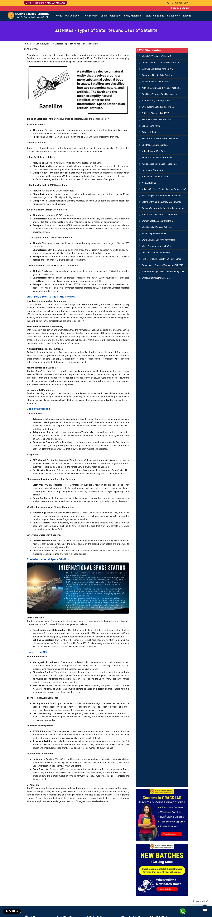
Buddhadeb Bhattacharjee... (155, 145)
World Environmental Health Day (157, 246)
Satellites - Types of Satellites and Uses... (161, 94)
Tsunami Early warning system (156, 100)
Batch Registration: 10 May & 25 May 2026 (45, 3)
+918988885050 (177, 2)
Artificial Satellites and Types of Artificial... (161, 88)
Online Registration (111, 15)
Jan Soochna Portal (151, 126)
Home (59, 15)
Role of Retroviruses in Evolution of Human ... (162, 259)
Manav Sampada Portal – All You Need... (160, 138)
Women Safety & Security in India (157, 221)
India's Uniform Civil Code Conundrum (159, 214)
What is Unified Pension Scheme (157, 227)
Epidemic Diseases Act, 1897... (156, 113)
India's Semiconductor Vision (155, 176)
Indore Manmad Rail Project (155, 151)
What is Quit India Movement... (156, 278)
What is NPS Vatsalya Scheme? (156, 56)
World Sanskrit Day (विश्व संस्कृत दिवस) (158, 240)
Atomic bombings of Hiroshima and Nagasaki (163, 271)
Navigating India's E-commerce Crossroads (162, 195)
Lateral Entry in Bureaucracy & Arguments (161, 202)
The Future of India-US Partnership (158, 157)
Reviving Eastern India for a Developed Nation (163, 208)
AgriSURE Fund (149, 183)
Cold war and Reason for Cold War (157, 69)
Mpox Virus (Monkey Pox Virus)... (157, 119)
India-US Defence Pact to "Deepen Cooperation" (164, 189)
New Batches (90, 15)
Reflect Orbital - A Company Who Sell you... (161, 62)
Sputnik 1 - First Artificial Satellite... (158, 75)
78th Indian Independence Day (156, 252)
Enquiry (187, 15)
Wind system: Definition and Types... (158, 107)
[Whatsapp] (184, 912)
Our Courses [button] (72, 15)
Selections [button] (173, 15)
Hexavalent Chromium (152, 170)
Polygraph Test (149, 132)
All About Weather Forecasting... (157, 81)
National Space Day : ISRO (154, 233)
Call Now (12, 911)
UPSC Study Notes (44, 44)
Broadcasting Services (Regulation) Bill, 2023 (162, 265)
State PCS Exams (155, 15)
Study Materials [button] (132, 15)
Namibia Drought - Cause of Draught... (159, 164)
